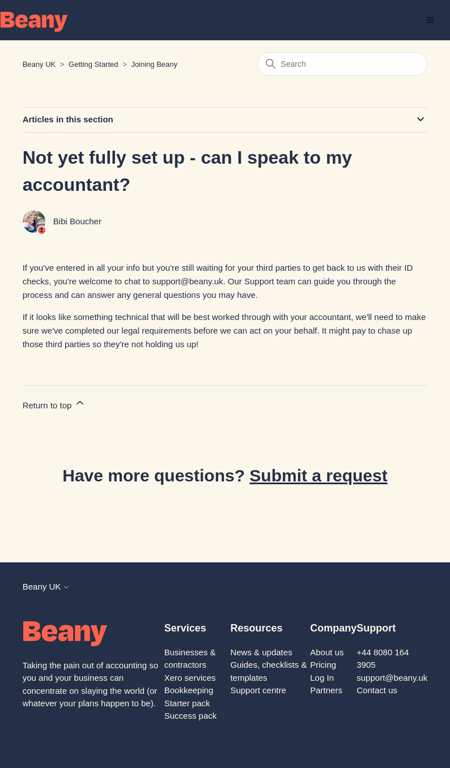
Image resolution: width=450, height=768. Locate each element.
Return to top (54, 403)
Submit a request (318, 475)
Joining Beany (154, 64)
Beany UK (39, 64)
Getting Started (93, 64)
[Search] (342, 64)
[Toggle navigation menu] (430, 20)
